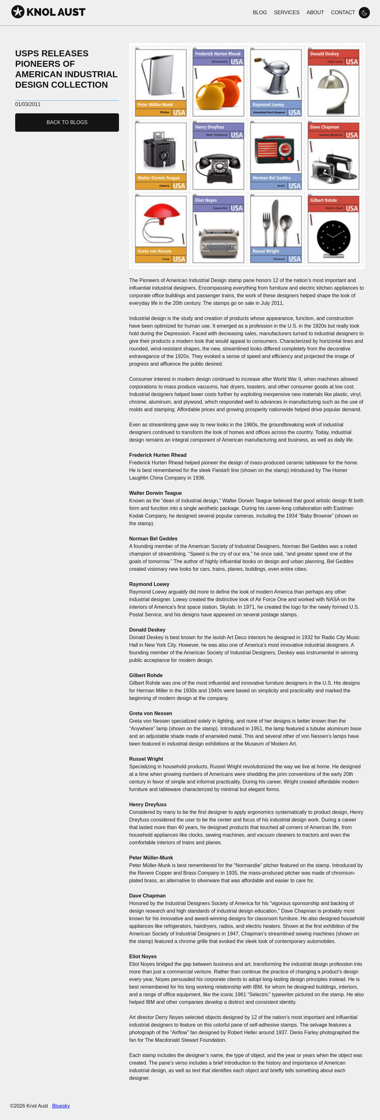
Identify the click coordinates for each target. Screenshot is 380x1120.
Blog (260, 12)
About (315, 12)
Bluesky (61, 1106)
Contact (343, 12)
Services (287, 12)
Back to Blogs (67, 122)
